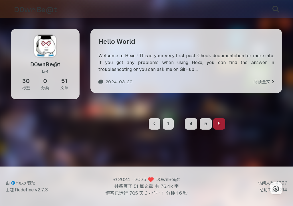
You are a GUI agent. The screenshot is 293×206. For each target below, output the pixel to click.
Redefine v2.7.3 (31, 190)
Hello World (116, 43)
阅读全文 (264, 84)
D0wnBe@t (167, 179)
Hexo (20, 183)
